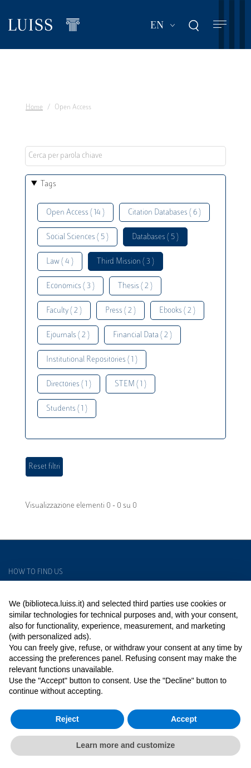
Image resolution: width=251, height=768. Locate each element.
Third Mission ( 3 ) (125, 261)
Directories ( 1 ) (68, 384)
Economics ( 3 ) (70, 286)
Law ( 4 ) (59, 261)
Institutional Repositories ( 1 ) (91, 360)
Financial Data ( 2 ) (142, 335)
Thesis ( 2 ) (135, 286)
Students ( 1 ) (66, 409)
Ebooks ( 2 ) (177, 311)
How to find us (35, 572)
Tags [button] (48, 184)
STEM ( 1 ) (130, 384)
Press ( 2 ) (120, 311)
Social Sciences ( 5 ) (77, 237)
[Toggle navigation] (220, 25)
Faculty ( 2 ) (64, 311)
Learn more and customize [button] (125, 745)
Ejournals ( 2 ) (68, 335)
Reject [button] (67, 718)
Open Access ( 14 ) (75, 212)
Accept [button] (184, 718)
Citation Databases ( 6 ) (164, 212)
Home (34, 107)
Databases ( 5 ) (155, 237)
